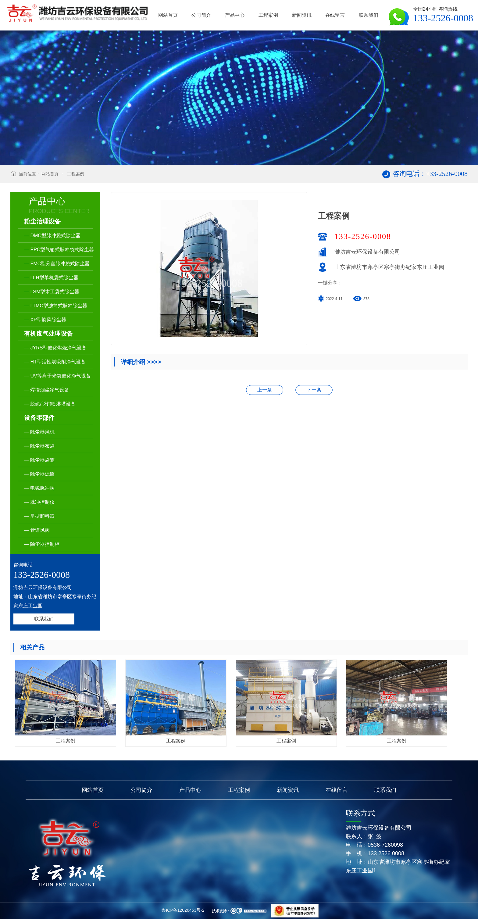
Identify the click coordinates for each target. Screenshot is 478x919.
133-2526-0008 (362, 236)
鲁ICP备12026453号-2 (183, 910)
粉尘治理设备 (42, 221)
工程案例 (75, 173)
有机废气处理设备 (48, 333)
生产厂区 (264, 389)
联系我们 (44, 618)
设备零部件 (39, 417)
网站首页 (50, 173)
